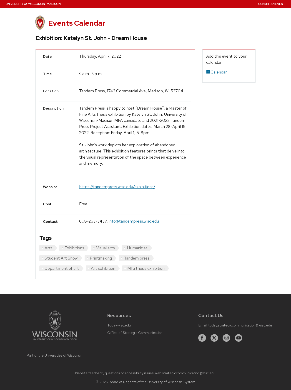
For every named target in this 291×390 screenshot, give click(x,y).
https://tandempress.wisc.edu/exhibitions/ (117, 186)
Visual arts (105, 247)
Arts (49, 247)
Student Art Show (61, 258)
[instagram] (226, 338)
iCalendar (216, 72)
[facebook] (202, 338)
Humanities (137, 247)
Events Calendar (76, 23)
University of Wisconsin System (171, 382)
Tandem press (136, 258)
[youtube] (239, 338)
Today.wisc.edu (119, 325)
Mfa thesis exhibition (146, 268)
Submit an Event (271, 4)
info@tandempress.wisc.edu (134, 221)
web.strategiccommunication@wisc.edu (185, 373)
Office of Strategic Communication (135, 333)
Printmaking (101, 258)
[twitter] (214, 338)
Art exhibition (103, 268)
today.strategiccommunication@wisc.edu (240, 325)
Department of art (62, 268)
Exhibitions (74, 247)
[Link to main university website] (54, 341)
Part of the (54, 355)
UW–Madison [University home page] (33, 4)
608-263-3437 (93, 221)
